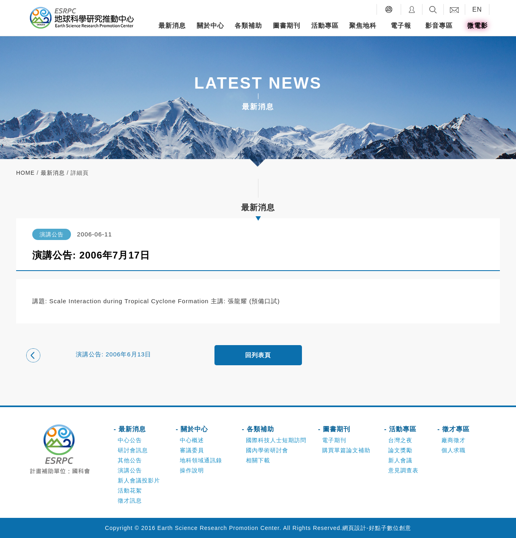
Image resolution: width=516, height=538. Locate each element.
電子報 (401, 25)
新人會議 (400, 460)
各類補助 (248, 25)
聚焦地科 (363, 25)
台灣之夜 (400, 440)
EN (477, 9)
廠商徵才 (453, 440)
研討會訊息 (133, 450)
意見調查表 (403, 470)
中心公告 (130, 440)
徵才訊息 (130, 500)
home (25, 173)
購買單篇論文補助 (346, 450)
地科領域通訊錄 (201, 460)
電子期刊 (334, 440)
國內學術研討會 (267, 450)
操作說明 (192, 470)
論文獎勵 (400, 450)
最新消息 (172, 25)
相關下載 (258, 460)
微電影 (477, 25)
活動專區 (325, 25)
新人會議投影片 (139, 480)
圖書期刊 (286, 25)
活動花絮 (130, 490)
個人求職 (453, 450)
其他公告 (130, 460)
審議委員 (192, 450)
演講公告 (130, 470)
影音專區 (439, 25)
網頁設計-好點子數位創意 (376, 528)
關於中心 (210, 25)
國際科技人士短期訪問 (276, 440)
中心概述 (192, 440)
